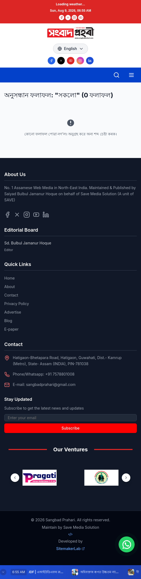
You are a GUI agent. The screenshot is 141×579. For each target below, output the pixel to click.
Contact (11, 295)
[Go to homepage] (70, 33)
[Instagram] (74, 17)
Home (9, 278)
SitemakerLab (70, 548)
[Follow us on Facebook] (51, 60)
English (70, 48)
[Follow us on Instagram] (80, 60)
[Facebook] (61, 17)
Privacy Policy (16, 303)
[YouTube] (80, 17)
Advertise (12, 312)
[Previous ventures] (15, 477)
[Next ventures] (126, 477)
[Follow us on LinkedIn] (90, 60)
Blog (8, 320)
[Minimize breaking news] (3, 572)
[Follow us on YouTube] (70, 60)
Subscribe (71, 428)
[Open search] (116, 75)
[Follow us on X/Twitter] (61, 60)
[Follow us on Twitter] (17, 214)
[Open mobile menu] (131, 75)
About (9, 286)
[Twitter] (68, 17)
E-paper (11, 329)
